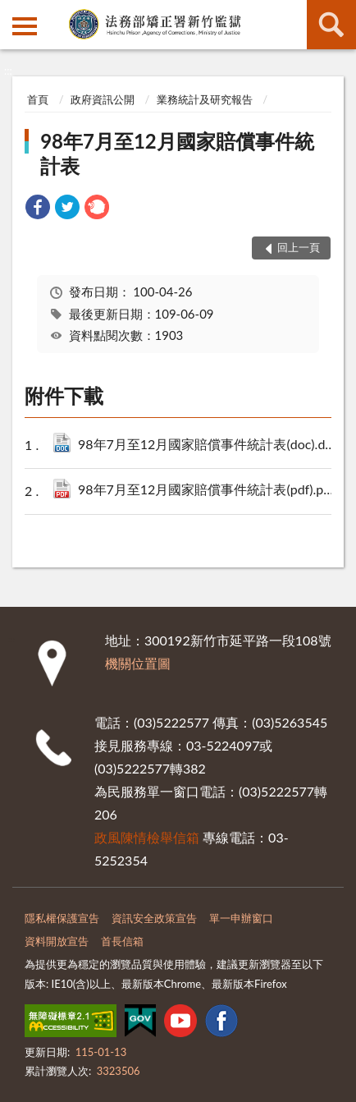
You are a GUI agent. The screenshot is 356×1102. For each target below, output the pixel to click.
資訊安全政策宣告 (154, 918)
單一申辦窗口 (241, 918)
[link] (37, 209)
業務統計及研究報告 (205, 99)
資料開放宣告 (57, 941)
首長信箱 (122, 941)
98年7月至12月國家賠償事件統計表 (177, 153)
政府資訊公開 (103, 99)
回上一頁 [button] (298, 247)
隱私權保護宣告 (62, 918)
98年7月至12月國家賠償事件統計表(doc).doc (208, 445)
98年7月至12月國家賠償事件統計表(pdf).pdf (208, 490)
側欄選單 (24, 26)
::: (13, 12)
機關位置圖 (138, 663)
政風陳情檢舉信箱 (146, 837)
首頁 (37, 99)
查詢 (331, 24)
